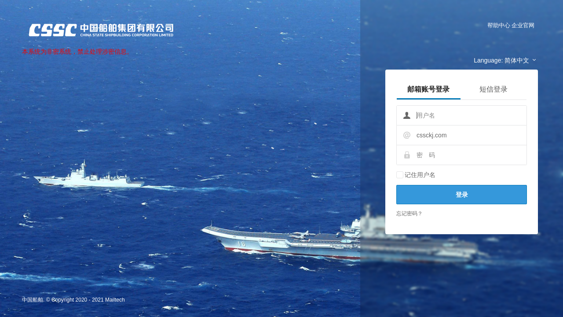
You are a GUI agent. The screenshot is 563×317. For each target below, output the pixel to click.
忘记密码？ (409, 213)
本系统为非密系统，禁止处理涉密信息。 (77, 51)
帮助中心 (498, 25)
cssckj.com (431, 135)
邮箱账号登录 (428, 89)
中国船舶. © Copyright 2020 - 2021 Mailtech (73, 300)
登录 (462, 194)
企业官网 (523, 25)
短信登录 (493, 89)
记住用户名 (420, 174)
